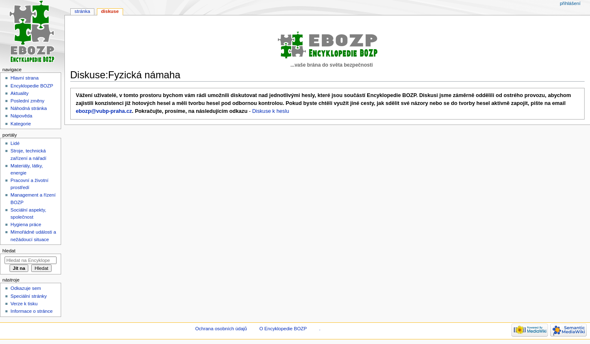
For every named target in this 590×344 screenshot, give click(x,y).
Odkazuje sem (25, 288)
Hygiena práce (25, 224)
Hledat (8, 250)
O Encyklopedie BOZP (283, 328)
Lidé (15, 143)
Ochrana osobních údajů (221, 328)
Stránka (82, 11)
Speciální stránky (28, 296)
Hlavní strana (24, 77)
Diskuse (110, 11)
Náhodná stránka (28, 108)
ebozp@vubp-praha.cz (104, 111)
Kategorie (20, 123)
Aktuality (19, 93)
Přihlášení (570, 3)
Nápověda (21, 115)
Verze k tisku (23, 303)
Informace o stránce (31, 311)
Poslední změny (27, 100)
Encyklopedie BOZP (31, 85)
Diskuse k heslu (270, 111)
